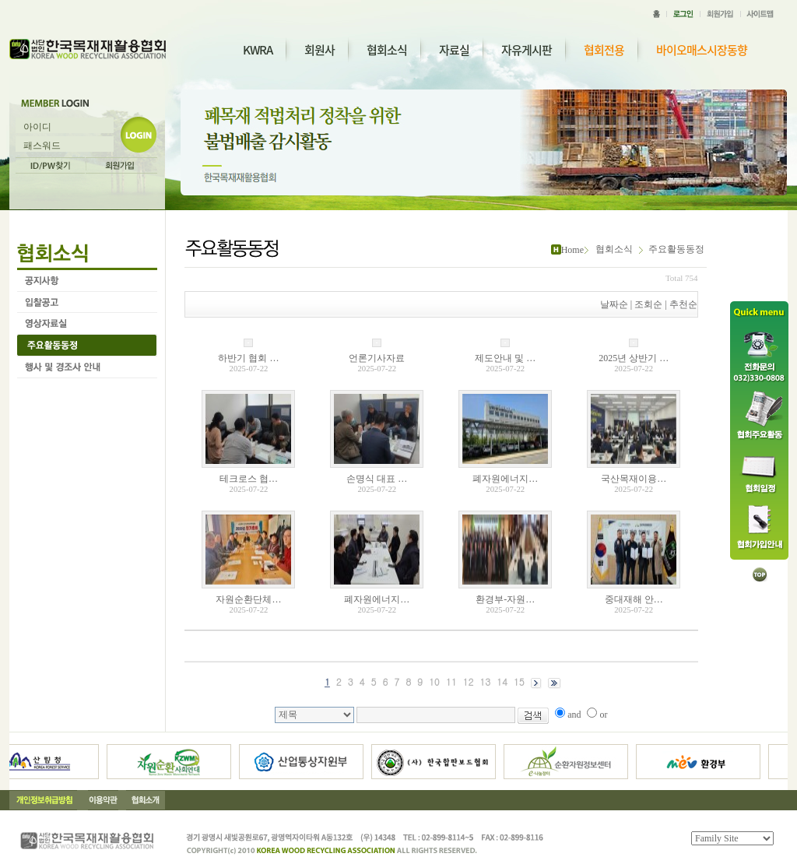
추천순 (683, 304)
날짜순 (614, 304)
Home (572, 249)
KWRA (257, 49)
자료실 (454, 49)
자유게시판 (526, 49)
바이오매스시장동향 (701, 50)
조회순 (648, 304)
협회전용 (604, 50)
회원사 (319, 49)
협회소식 (387, 49)
